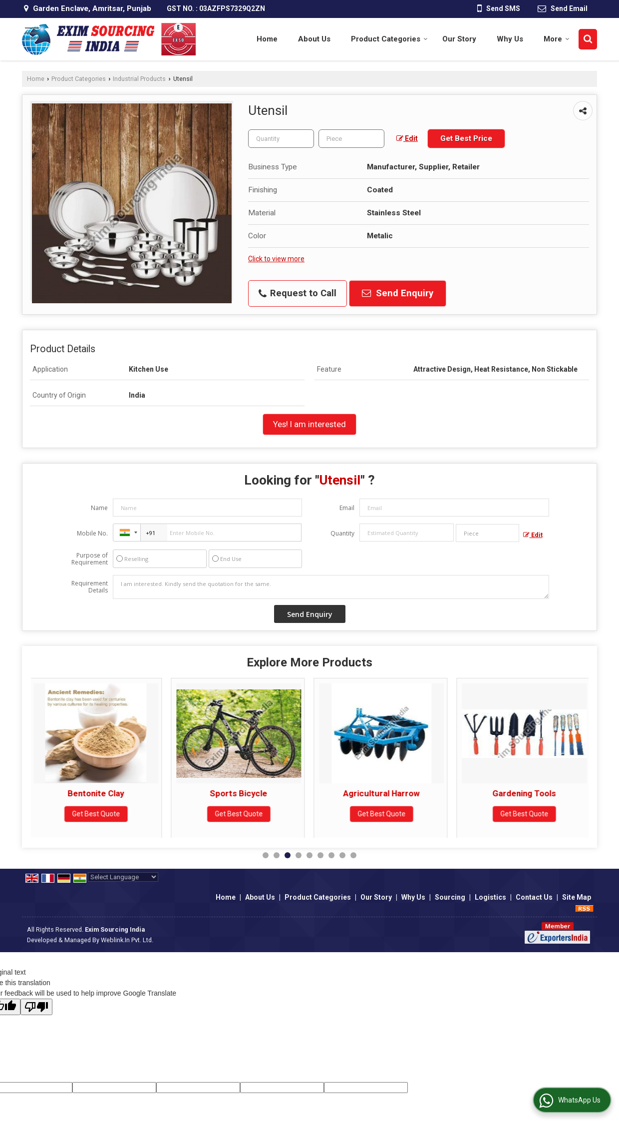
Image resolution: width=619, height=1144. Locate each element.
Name (99, 508)
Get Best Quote (99, 814)
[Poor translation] (36, 1007)
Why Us (510, 38)
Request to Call (297, 293)
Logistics (490, 897)
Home (267, 38)
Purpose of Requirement (89, 559)
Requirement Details (89, 587)
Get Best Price (466, 138)
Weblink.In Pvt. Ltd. (127, 940)
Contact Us (534, 897)
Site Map (576, 897)
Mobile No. (92, 533)
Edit (407, 138)
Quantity (342, 533)
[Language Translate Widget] (123, 877)
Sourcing (450, 897)
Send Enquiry (397, 293)
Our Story (459, 38)
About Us (314, 38)
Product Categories (389, 38)
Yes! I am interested (309, 424)
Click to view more (276, 259)
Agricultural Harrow (384, 793)
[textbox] (351, 138)
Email (346, 508)
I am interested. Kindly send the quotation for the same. (331, 587)
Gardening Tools (527, 793)
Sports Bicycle (241, 793)
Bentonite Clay (98, 793)
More (557, 38)
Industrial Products (139, 78)
